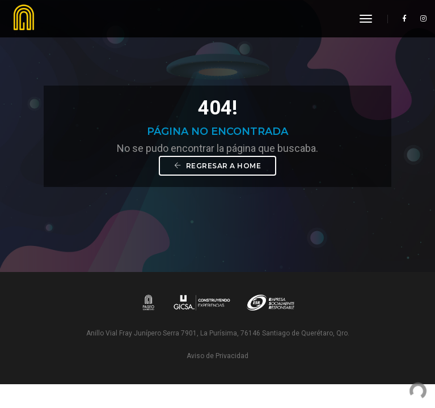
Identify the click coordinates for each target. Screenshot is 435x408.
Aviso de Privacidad (217, 356)
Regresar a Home (217, 166)
